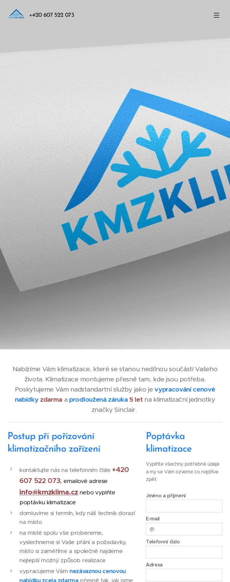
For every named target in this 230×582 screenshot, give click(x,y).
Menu (216, 15)
